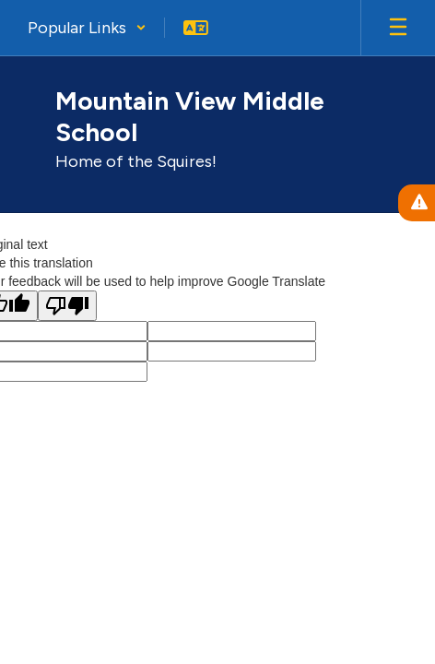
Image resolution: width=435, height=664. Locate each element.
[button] (87, 27)
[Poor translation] (67, 305)
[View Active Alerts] (416, 202)
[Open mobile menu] (398, 27)
